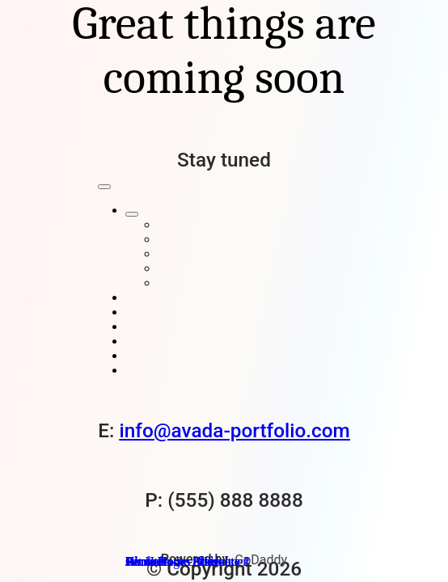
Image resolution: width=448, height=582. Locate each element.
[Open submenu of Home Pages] (131, 214)
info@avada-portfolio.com (235, 430)
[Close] (104, 186)
